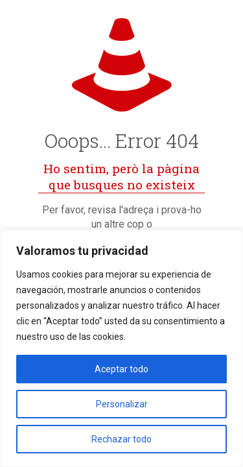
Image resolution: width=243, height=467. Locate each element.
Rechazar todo (121, 439)
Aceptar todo (121, 369)
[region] (121, 348)
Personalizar (122, 404)
